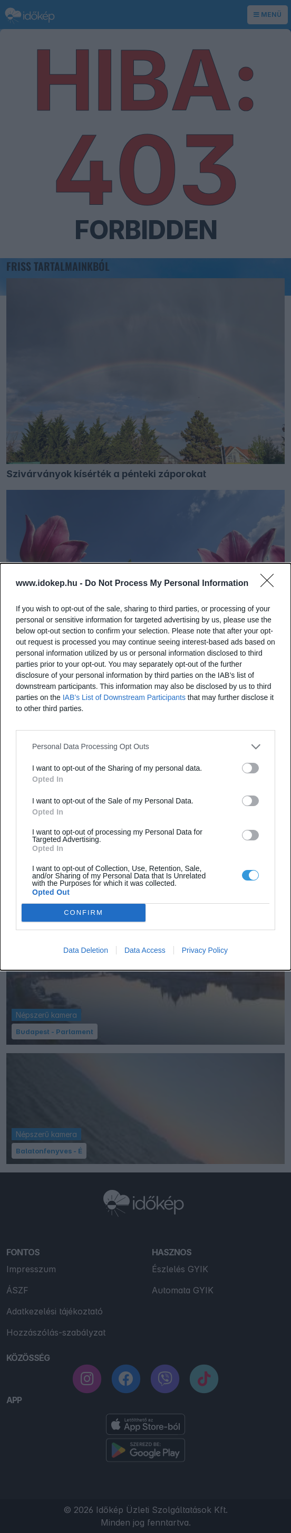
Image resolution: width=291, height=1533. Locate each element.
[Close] (270, 584)
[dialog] (145, 766)
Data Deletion (85, 950)
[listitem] (145, 746)
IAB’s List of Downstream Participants (124, 697)
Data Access (145, 950)
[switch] (250, 768)
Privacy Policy (205, 950)
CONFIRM (83, 912)
